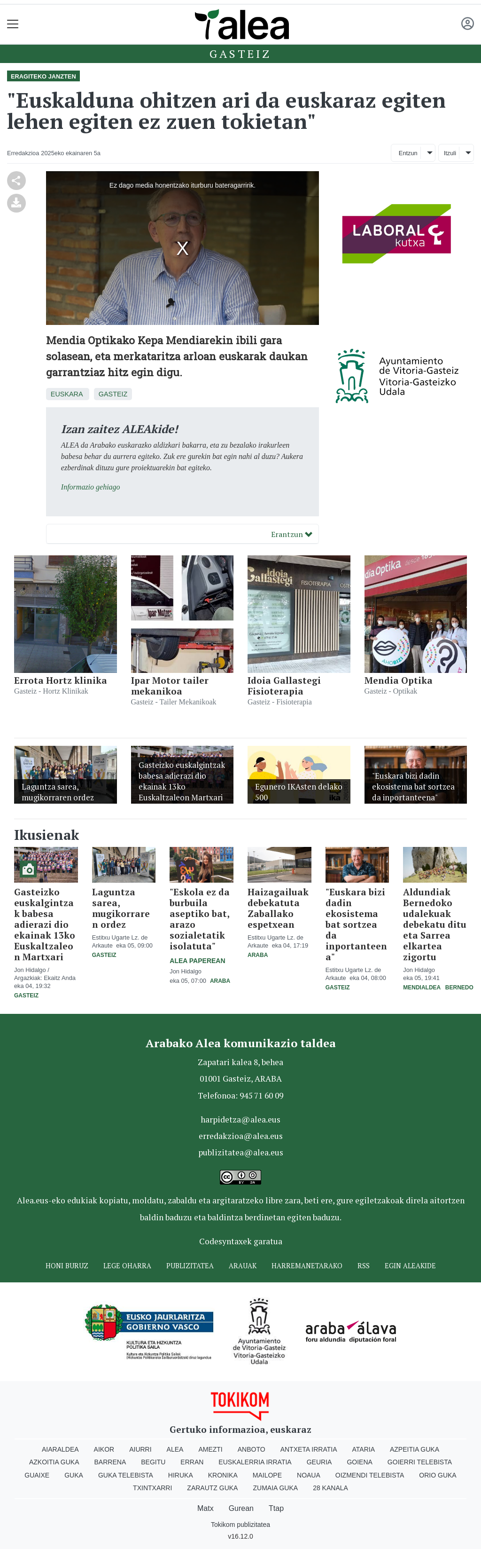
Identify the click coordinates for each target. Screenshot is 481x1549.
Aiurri (140, 1449)
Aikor (104, 1449)
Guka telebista (125, 1475)
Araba (220, 981)
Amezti (210, 1449)
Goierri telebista (420, 1462)
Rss (363, 1265)
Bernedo (459, 987)
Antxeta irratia (308, 1449)
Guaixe (36, 1475)
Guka (73, 1475)
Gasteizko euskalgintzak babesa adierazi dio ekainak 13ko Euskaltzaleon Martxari (44, 924)
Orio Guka (437, 1475)
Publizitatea (190, 1265)
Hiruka (180, 1475)
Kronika (223, 1475)
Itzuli (450, 153)
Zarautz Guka (212, 1488)
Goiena (359, 1462)
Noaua (308, 1475)
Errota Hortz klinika (60, 680)
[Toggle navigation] (13, 24)
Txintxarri (152, 1488)
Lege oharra (127, 1265)
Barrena (110, 1462)
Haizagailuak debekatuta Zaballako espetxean (278, 908)
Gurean (241, 1508)
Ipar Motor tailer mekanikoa (170, 685)
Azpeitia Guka (414, 1449)
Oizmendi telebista (369, 1475)
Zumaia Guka (275, 1488)
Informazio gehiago (90, 487)
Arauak (242, 1265)
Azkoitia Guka (54, 1462)
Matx (205, 1508)
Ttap (276, 1508)
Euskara (67, 394)
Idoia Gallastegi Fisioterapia (284, 685)
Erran (191, 1462)
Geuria (319, 1462)
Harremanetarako (307, 1265)
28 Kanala (330, 1488)
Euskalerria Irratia (254, 1462)
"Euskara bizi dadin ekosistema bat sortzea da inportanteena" (356, 924)
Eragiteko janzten (43, 76)
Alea (175, 1449)
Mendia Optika (399, 680)
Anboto (251, 1449)
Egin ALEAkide (410, 1265)
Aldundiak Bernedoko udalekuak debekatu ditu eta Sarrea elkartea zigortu (434, 924)
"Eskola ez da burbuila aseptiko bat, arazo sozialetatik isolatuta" (200, 919)
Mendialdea (422, 987)
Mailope (267, 1475)
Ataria (363, 1449)
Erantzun (291, 534)
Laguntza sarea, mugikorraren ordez (121, 908)
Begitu (153, 1462)
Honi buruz (67, 1265)
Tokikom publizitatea (240, 1524)
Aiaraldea (60, 1449)
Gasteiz (240, 53)
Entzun (408, 153)
